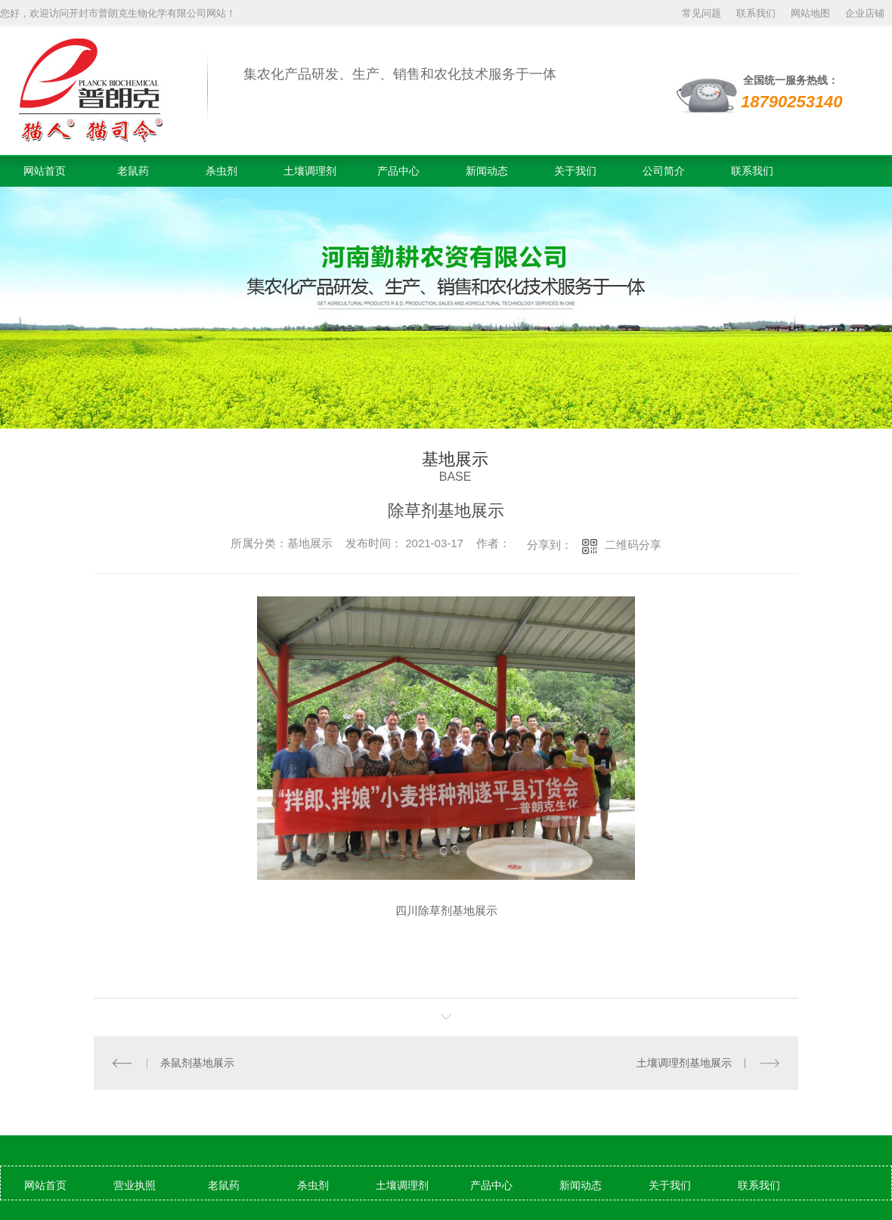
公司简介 (664, 171)
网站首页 (44, 171)
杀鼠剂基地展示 (197, 1063)
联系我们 (756, 13)
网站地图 (810, 13)
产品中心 (398, 171)
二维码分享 (633, 544)
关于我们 (575, 171)
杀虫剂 (221, 171)
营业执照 (134, 1185)
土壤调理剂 (309, 171)
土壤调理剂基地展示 (684, 1063)
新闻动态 (487, 171)
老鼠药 (133, 171)
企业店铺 (864, 13)
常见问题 (701, 13)
